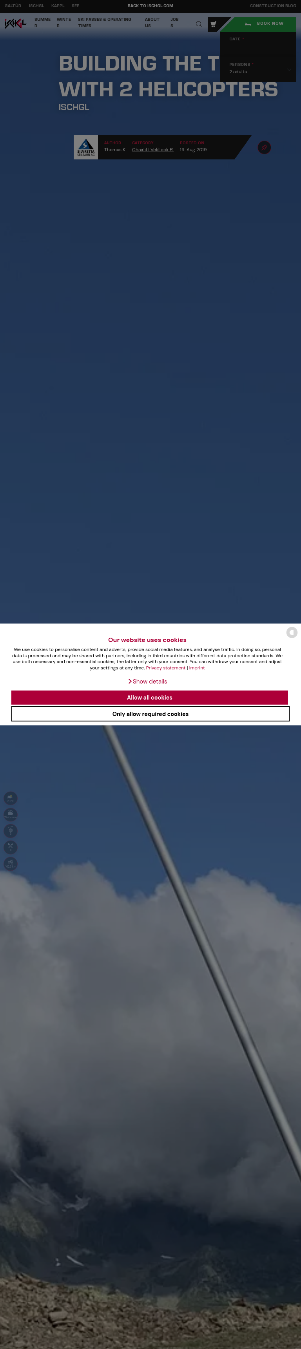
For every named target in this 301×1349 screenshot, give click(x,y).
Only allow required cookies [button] (150, 713)
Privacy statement (166, 668)
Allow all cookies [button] (149, 697)
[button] (147, 681)
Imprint (197, 668)
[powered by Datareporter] (292, 637)
